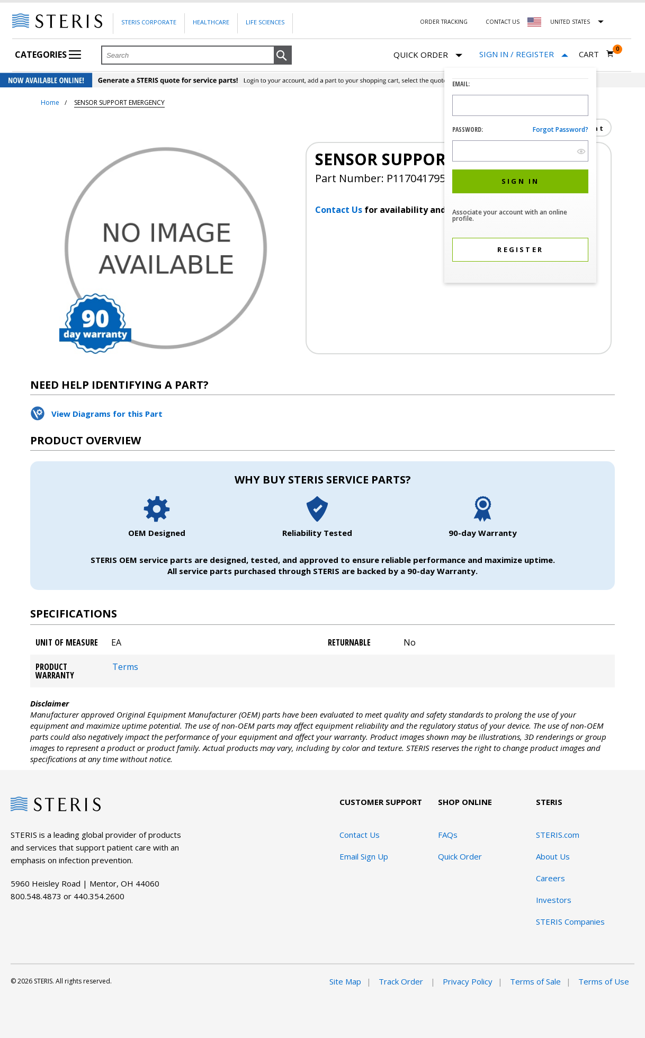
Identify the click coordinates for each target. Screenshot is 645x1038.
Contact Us (502, 21)
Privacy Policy (467, 981)
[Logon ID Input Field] (520, 105)
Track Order (402, 981)
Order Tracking (444, 21)
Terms (125, 667)
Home (50, 102)
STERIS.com (557, 834)
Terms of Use (603, 981)
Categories (48, 54)
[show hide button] (581, 151)
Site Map (345, 981)
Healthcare (211, 22)
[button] (283, 56)
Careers (550, 878)
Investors (553, 899)
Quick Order (427, 55)
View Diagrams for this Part (107, 413)
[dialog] (520, 176)
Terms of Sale (535, 981)
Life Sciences (265, 22)
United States (570, 21)
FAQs (448, 834)
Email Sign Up (363, 856)
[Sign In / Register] (523, 54)
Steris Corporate (148, 22)
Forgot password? (560, 129)
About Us (553, 856)
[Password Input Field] (520, 151)
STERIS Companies (570, 921)
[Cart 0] (596, 54)
